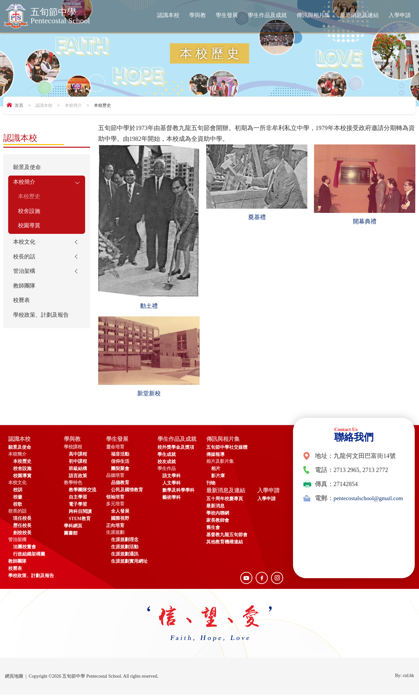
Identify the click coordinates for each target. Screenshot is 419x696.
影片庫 (222, 477)
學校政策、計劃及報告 (41, 332)
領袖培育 (115, 498)
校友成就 (166, 463)
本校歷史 (30, 199)
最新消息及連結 (359, 15)
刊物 (215, 484)
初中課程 (78, 462)
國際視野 (120, 519)
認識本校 (168, 15)
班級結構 (78, 469)
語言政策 (78, 477)
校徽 (17, 498)
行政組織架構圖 (29, 555)
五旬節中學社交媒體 (231, 448)
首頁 (19, 105)
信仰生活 (120, 462)
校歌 (17, 505)
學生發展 (227, 15)
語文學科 (171, 477)
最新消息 (220, 507)
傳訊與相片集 (313, 15)
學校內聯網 (222, 515)
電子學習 (78, 505)
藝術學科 (171, 498)
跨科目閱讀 (80, 512)
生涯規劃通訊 (124, 555)
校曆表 (22, 311)
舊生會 (218, 529)
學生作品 (166, 469)
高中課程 (78, 455)
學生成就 (166, 455)
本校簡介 (73, 105)
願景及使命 (28, 167)
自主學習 (78, 498)
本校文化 (25, 248)
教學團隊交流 (82, 491)
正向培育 (115, 526)
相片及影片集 (224, 462)
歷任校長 (22, 526)
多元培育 (115, 505)
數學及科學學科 (178, 491)
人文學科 (171, 484)
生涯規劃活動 (124, 548)
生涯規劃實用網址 (129, 562)
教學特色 (73, 483)
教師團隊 (25, 295)
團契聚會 (120, 469)
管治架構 (25, 279)
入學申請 (400, 15)
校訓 (17, 491)
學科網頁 (73, 527)
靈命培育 (115, 448)
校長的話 (25, 263)
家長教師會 (222, 522)
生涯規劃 (115, 533)
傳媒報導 (220, 455)
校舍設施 (30, 215)
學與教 (197, 15)
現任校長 (22, 519)
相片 (220, 469)
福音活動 (120, 455)
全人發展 (120, 512)
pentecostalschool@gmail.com (340, 509)
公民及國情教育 (127, 491)
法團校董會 (24, 548)
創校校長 (22, 534)
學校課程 (73, 448)
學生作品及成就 (267, 15)
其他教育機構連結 (229, 543)
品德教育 (120, 483)
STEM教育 (80, 519)
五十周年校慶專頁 (229, 500)
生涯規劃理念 (124, 540)
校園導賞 (30, 230)
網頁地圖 (14, 677)
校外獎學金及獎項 (175, 448)
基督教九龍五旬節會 (231, 536)
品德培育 (115, 476)
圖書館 (71, 534)
